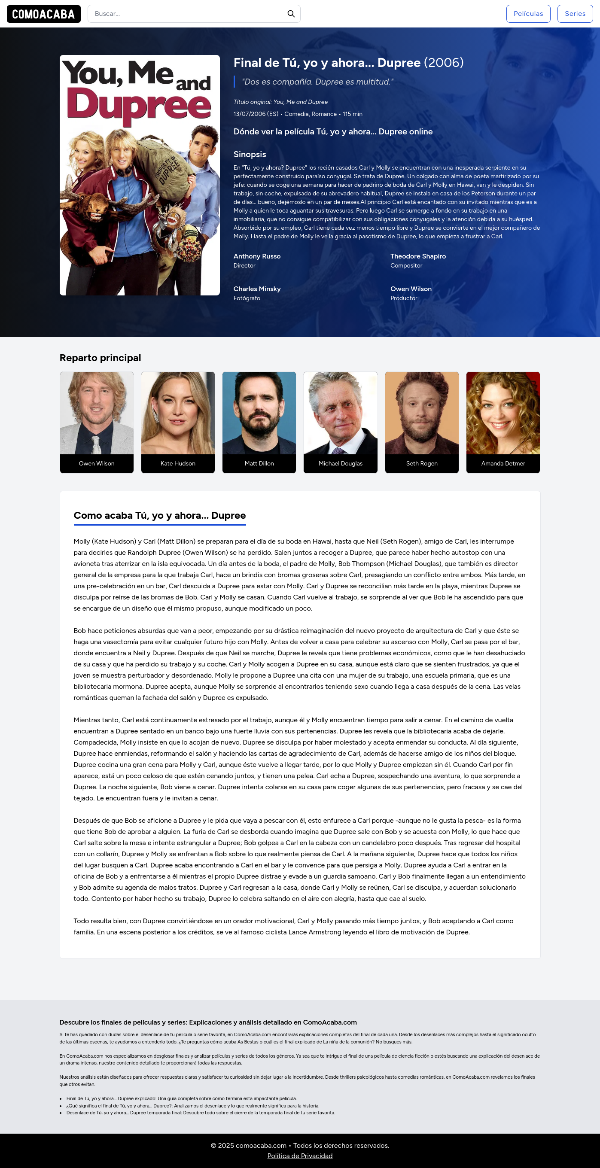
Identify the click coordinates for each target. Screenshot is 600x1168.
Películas (528, 13)
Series (575, 13)
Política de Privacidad (299, 1156)
